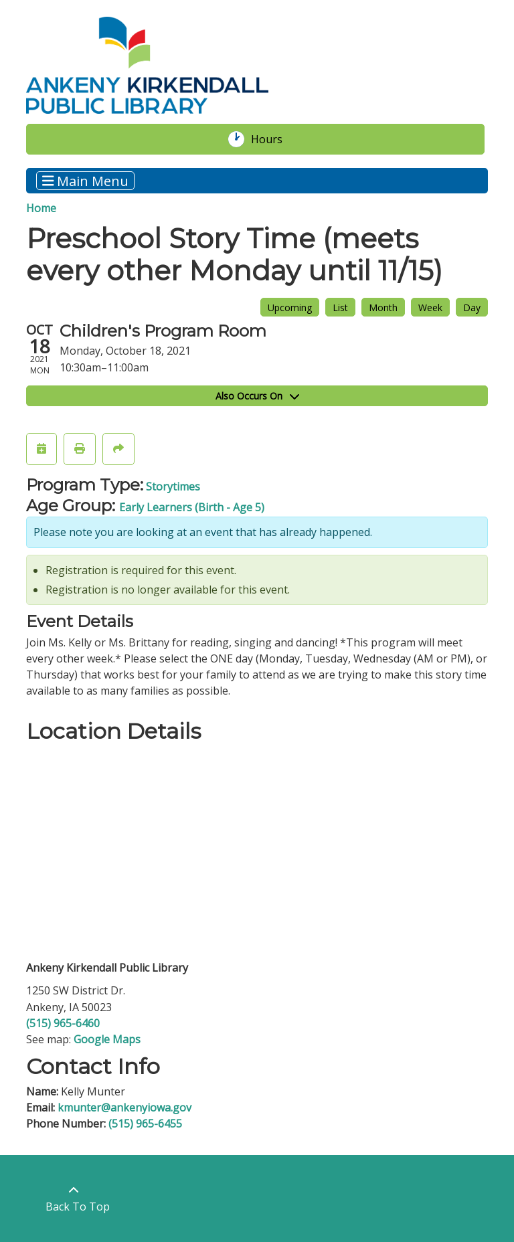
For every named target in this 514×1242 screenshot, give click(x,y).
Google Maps (107, 1039)
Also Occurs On (257, 395)
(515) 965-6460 (63, 1023)
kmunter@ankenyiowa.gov (124, 1107)
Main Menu (85, 180)
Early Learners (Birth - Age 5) (191, 507)
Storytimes (173, 486)
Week (430, 307)
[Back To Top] (74, 1198)
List (340, 307)
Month (383, 307)
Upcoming (290, 307)
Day (472, 307)
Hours (273, 139)
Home (41, 208)
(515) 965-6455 (145, 1123)
